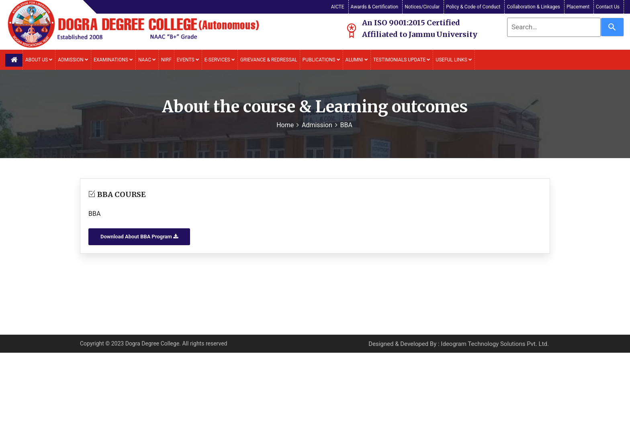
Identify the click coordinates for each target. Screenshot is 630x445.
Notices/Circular (422, 7)
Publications (321, 60)
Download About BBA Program (139, 237)
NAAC (147, 60)
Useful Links (454, 60)
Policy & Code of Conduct (473, 7)
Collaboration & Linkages (533, 7)
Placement (578, 7)
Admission (73, 60)
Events (188, 60)
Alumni (357, 60)
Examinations (113, 60)
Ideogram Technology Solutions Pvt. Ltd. (495, 343)
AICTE (337, 7)
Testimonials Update (402, 60)
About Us (39, 60)
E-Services (220, 60)
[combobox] (554, 27)
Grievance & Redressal (268, 60)
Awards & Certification (375, 7)
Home (285, 125)
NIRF (166, 60)
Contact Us (608, 7)
